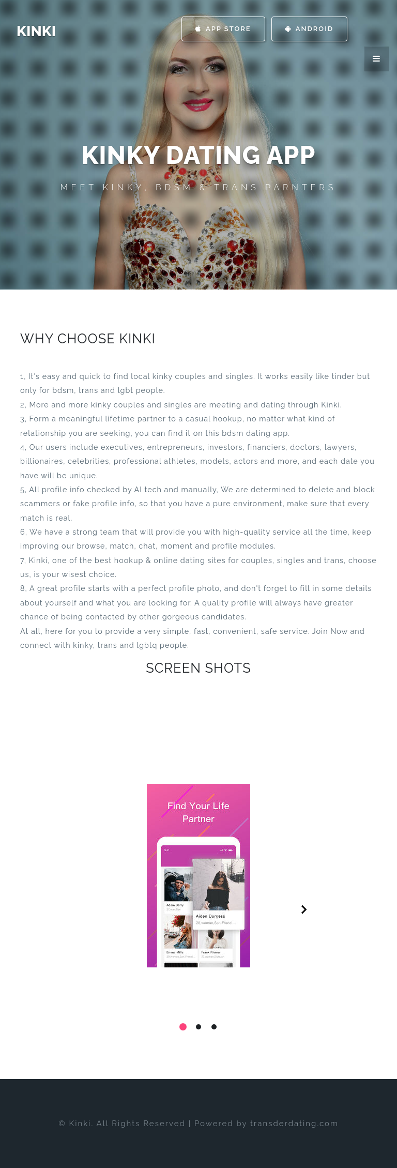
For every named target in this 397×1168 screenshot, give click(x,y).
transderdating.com (294, 1123)
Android (309, 29)
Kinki (36, 31)
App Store (223, 29)
